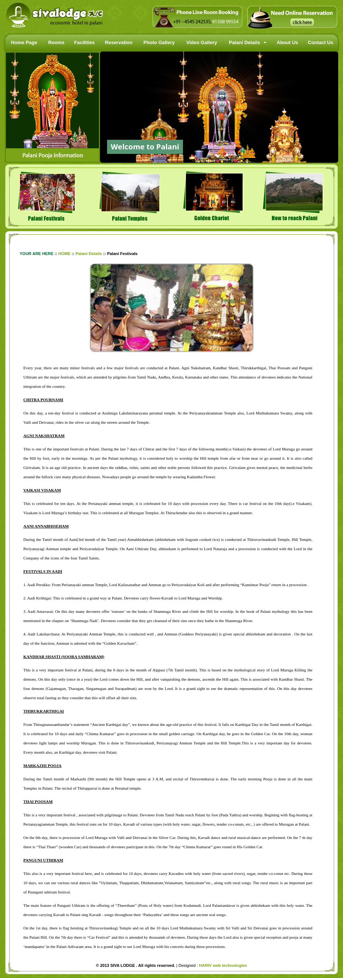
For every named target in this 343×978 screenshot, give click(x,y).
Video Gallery (201, 42)
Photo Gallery (159, 42)
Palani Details (244, 42)
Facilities (84, 42)
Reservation (118, 42)
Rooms (56, 42)
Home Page (24, 42)
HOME (64, 253)
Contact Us (320, 42)
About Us (287, 42)
